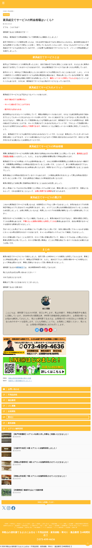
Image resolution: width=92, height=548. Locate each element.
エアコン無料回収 (58, 527)
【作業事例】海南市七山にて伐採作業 (28, 490)
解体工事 (74, 527)
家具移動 (57, 525)
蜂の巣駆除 (37, 527)
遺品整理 (17, 525)
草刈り (51, 525)
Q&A (33, 523)
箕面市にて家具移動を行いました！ (20, 381)
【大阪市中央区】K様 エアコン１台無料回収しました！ (35, 448)
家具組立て (20, 267)
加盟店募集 (54, 523)
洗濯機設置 (64, 525)
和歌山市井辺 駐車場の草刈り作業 (19, 378)
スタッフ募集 (62, 523)
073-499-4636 (46, 539)
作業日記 (12, 523)
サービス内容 (26, 523)
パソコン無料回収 (47, 527)
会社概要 (71, 523)
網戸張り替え (28, 527)
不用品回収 (25, 525)
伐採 (46, 525)
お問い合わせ (45, 523)
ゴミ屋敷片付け (34, 525)
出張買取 (68, 527)
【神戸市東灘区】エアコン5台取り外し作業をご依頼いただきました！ (41, 434)
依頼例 (38, 523)
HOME (6, 523)
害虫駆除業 (20, 527)
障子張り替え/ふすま (74, 525)
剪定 (41, 525)
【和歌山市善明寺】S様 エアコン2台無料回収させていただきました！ (41, 462)
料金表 (19, 523)
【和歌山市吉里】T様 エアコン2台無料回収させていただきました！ (40, 476)
